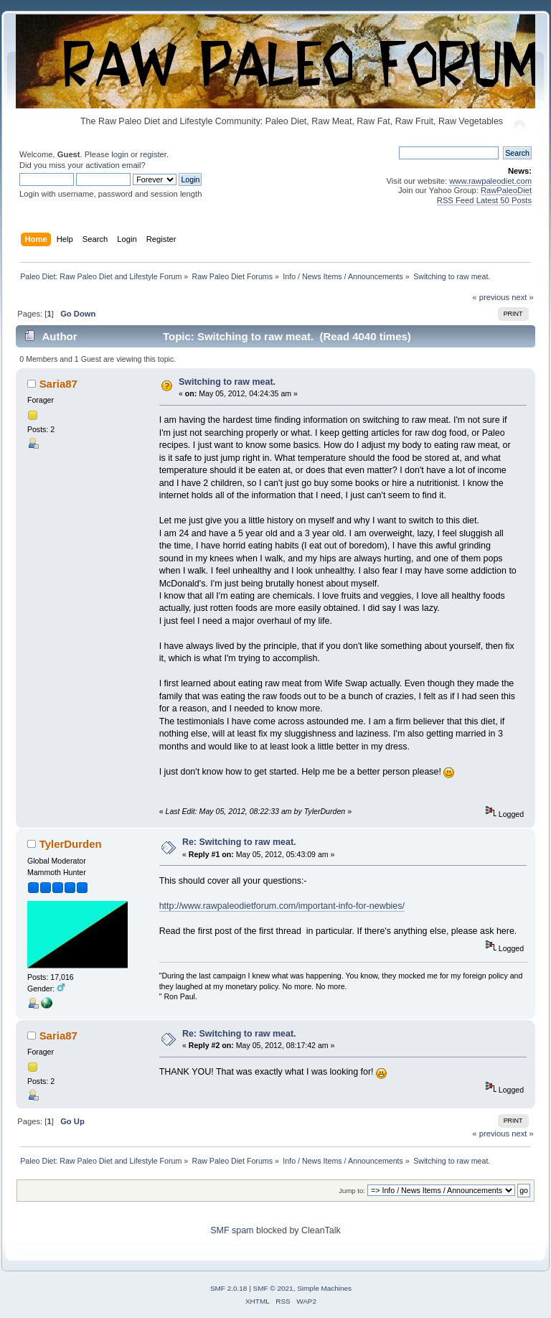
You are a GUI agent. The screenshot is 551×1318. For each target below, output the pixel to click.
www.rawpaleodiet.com (490, 181)
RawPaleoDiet (506, 190)
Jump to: (352, 1191)
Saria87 (58, 384)
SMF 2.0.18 (229, 1288)
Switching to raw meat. (227, 382)
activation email (113, 165)
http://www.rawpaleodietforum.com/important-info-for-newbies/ (282, 906)
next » (523, 297)
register (153, 154)
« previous (490, 297)
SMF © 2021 (273, 1288)
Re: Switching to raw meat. (239, 842)
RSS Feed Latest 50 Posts (484, 200)
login (119, 154)
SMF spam (231, 1230)
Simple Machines (324, 1288)
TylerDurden (70, 844)
